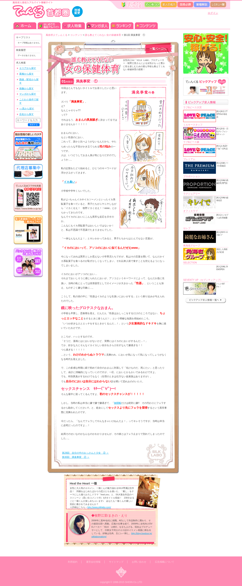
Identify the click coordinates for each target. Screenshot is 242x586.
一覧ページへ (157, 48)
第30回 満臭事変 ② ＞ (75, 457)
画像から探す (26, 88)
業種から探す (26, 73)
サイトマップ (116, 561)
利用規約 (72, 561)
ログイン (213, 12)
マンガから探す (27, 94)
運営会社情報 (93, 561)
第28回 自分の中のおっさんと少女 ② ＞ (85, 452)
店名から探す (26, 114)
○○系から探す (26, 108)
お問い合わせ (139, 561)
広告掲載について (164, 561)
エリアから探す (27, 68)
